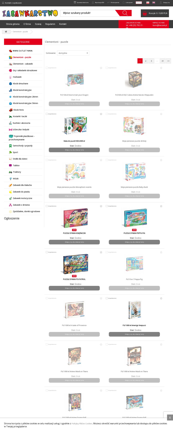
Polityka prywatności (98, 407)
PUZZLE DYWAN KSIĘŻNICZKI (123, 142)
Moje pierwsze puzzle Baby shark (92, 143)
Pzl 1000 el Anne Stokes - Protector (156, 282)
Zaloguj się (163, 3)
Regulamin (50, 25)
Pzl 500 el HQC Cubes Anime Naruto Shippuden (92, 97)
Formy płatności (53, 403)
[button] (73, 54)
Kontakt (62, 25)
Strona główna (12, 25)
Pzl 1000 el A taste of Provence (123, 188)
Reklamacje (8, 407)
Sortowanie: (51, 54)
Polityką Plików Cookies (83, 423)
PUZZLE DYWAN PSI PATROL (60, 188)
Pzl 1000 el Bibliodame (156, 327)
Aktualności (8, 403)
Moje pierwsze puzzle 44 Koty (156, 96)
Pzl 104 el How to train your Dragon (60, 97)
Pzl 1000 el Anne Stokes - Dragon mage (124, 282)
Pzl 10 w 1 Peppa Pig (92, 188)
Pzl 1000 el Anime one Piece (60, 281)
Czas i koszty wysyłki (55, 407)
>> (168, 62)
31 (163, 62)
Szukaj (38, 25)
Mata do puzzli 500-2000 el (124, 96)
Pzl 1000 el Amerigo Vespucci (155, 188)
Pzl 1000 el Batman (92, 327)
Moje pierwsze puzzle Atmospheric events (60, 143)
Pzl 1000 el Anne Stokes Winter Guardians (60, 328)
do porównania (53, 69)
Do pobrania (95, 410)
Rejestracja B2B (89, 3)
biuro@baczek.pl (160, 27)
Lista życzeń (124, 3)
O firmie (27, 25)
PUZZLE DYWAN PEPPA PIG (156, 142)
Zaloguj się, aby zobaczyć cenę (60, 105)
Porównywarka (107, 3)
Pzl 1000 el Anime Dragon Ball (124, 235)
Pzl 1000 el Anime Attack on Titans (60, 236)
